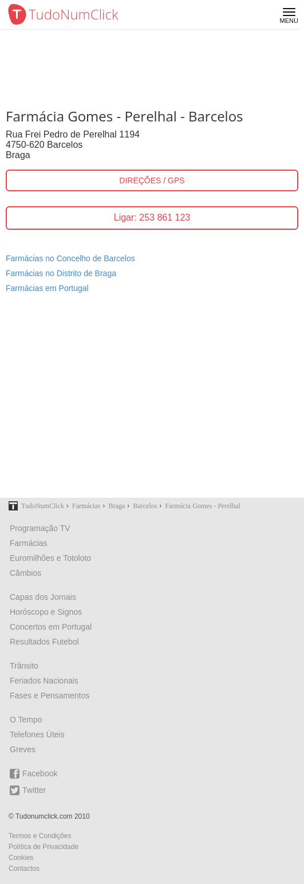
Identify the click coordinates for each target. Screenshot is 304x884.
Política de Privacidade (43, 847)
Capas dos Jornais (43, 597)
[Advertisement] (152, 403)
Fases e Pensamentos (49, 695)
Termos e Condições (40, 836)
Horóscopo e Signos (46, 611)
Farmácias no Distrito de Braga (61, 273)
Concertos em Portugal (51, 626)
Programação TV (40, 528)
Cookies (21, 858)
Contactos (24, 869)
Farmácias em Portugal (47, 288)
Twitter (28, 790)
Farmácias (28, 543)
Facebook (33, 774)
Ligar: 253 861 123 (152, 217)
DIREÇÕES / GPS (151, 180)
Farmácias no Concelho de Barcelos (70, 258)
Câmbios (25, 572)
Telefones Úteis (37, 734)
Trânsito (24, 665)
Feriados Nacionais (44, 680)
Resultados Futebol (44, 641)
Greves (22, 749)
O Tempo (26, 719)
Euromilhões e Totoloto (50, 558)
